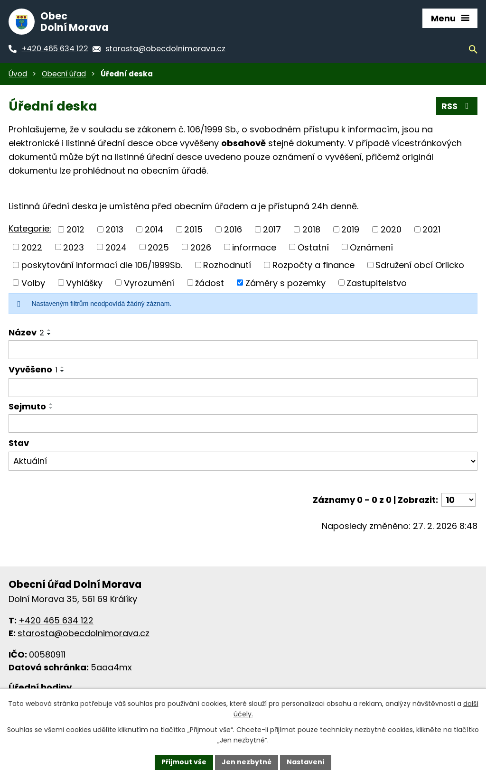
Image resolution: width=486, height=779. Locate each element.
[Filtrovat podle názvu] (243, 349)
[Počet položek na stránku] (458, 500)
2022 (31, 247)
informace (254, 247)
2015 (193, 229)
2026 (200, 247)
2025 (158, 247)
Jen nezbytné (246, 762)
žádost (209, 282)
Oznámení (371, 247)
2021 (431, 229)
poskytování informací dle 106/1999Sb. (101, 265)
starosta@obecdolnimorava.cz (84, 633)
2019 (350, 229)
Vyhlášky (84, 282)
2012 (75, 229)
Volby (33, 282)
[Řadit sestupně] (49, 334)
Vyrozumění (149, 282)
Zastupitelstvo (376, 282)
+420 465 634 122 (56, 620)
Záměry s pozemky (285, 282)
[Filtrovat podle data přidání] (243, 387)
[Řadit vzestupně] (49, 330)
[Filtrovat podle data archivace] (243, 423)
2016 (233, 229)
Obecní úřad (64, 74)
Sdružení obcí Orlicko (419, 265)
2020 (391, 229)
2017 (272, 229)
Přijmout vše (183, 762)
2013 (114, 229)
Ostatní (313, 247)
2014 (154, 229)
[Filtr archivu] (243, 461)
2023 (73, 247)
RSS (457, 106)
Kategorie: (30, 228)
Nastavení (306, 762)
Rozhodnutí (227, 265)
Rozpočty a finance (313, 265)
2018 (311, 229)
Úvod (18, 74)
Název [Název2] (26, 332)
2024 (116, 247)
